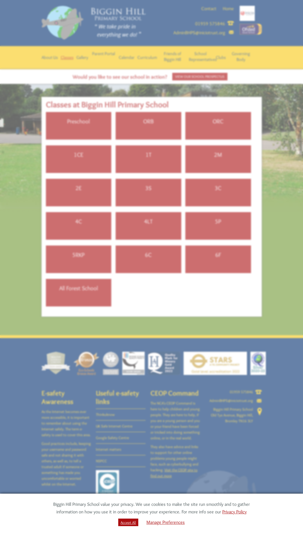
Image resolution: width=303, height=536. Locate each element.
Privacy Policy (234, 512)
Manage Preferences (165, 522)
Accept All (128, 522)
